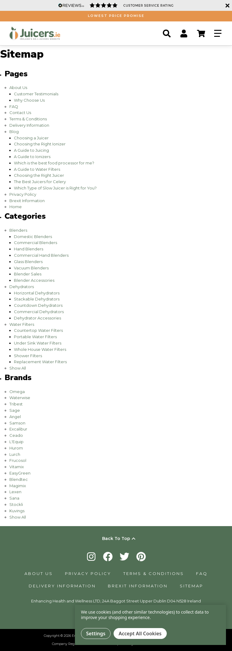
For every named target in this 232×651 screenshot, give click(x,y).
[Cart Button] (201, 33)
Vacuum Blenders (31, 267)
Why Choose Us (29, 100)
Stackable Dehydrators (37, 299)
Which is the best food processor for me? (54, 162)
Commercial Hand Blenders (41, 255)
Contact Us (20, 112)
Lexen (15, 491)
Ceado (16, 435)
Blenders (18, 230)
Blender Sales (27, 274)
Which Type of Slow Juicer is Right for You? (55, 188)
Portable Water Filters (35, 336)
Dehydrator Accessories (37, 318)
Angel (15, 416)
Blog (14, 131)
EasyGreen (20, 473)
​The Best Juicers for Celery (40, 181)
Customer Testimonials (36, 93)
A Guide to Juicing (31, 150)
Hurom (16, 448)
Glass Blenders (28, 261)
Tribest (16, 404)
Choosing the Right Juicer (39, 175)
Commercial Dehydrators (39, 311)
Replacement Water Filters (40, 361)
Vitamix (16, 466)
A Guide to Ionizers (32, 156)
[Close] (226, 5)
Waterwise (19, 397)
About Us (18, 87)
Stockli (16, 504)
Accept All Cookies (140, 633)
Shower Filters (28, 355)
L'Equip (16, 441)
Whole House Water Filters (40, 349)
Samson (17, 423)
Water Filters (21, 324)
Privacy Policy (22, 194)
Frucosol (17, 460)
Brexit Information (27, 200)
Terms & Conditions (28, 118)
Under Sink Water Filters (37, 343)
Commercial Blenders (35, 242)
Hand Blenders (28, 248)
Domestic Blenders (33, 236)
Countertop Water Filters (38, 330)
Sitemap (191, 585)
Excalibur (18, 429)
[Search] (166, 33)
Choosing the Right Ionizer (40, 143)
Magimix (17, 485)
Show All (17, 368)
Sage (14, 410)
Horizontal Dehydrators (37, 293)
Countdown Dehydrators (38, 305)
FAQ (13, 106)
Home (15, 206)
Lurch (14, 454)
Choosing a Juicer (31, 137)
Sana (14, 498)
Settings (95, 633)
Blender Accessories (34, 280)
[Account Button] (183, 33)
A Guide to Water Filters (37, 169)
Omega (17, 391)
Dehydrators (21, 286)
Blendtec (18, 479)
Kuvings (16, 510)
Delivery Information (29, 125)
